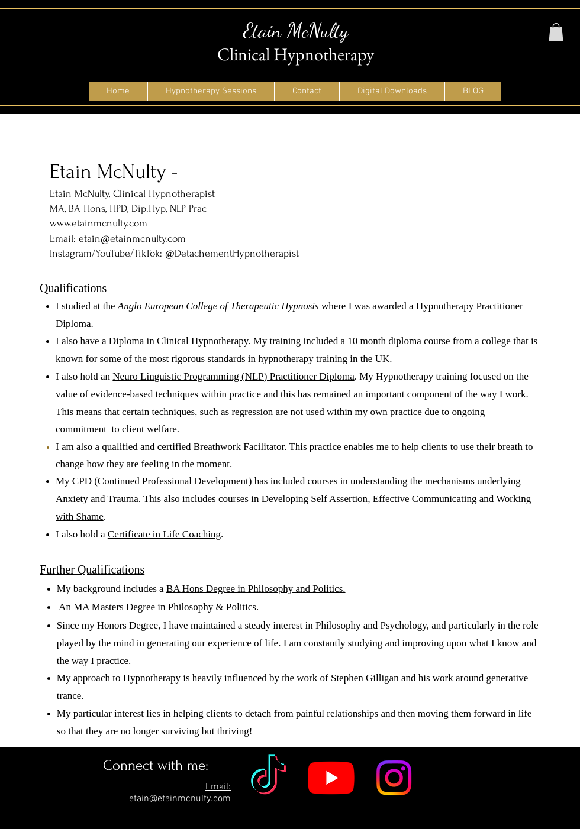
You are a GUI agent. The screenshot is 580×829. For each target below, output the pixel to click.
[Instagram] (393, 777)
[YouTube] (331, 777)
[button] (556, 32)
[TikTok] (268, 777)
